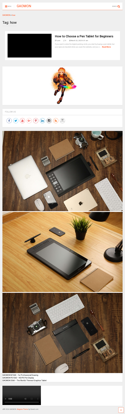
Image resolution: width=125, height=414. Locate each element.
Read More (106, 47)
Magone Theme (22, 409)
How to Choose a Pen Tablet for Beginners (84, 36)
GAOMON (24, 6)
